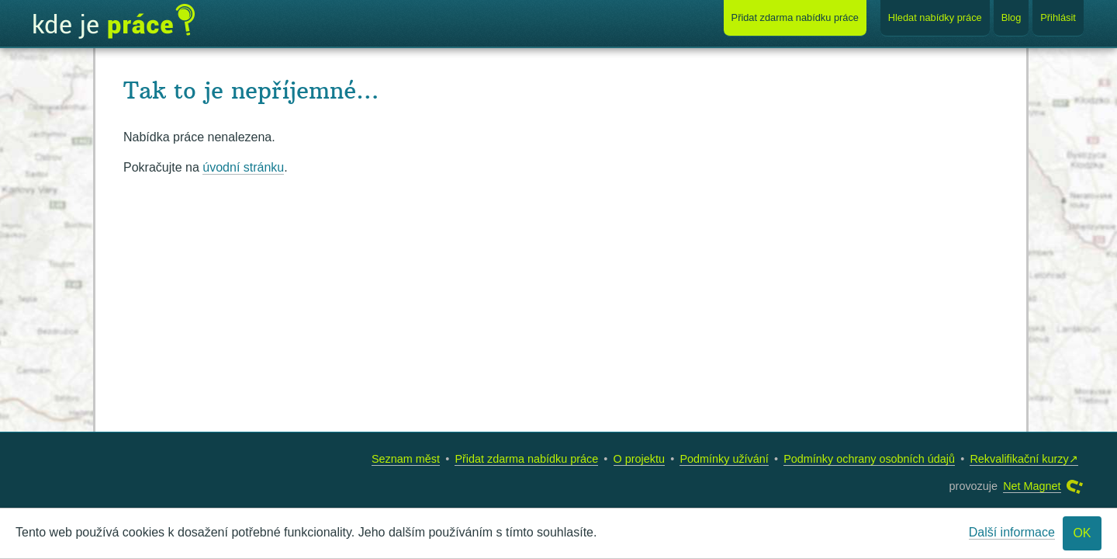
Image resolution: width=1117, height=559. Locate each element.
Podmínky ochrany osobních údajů (869, 459)
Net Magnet (1031, 486)
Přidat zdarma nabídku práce (526, 459)
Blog (1011, 17)
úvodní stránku (243, 167)
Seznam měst (406, 459)
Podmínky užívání (724, 459)
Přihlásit (1058, 17)
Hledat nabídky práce (935, 17)
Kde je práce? (114, 22)
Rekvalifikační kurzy (1019, 459)
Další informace (1012, 532)
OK (1082, 533)
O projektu (639, 459)
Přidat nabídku (795, 17)
